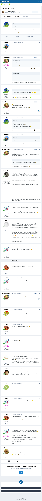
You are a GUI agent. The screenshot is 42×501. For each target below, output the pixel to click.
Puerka (6, 20)
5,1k (6, 30)
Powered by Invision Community (21, 499)
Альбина (6, 264)
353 (6, 180)
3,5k (6, 215)
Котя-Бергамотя (11, 11)
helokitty (6, 353)
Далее (18, 16)
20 (6, 230)
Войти (21, 472)
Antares (6, 309)
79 (6, 318)
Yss (6, 383)
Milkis (6, 220)
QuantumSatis (6, 170)
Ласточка (6, 447)
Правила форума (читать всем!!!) (8, 490)
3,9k (6, 273)
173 (6, 457)
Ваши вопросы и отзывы (15, 12)
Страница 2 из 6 (26, 16)
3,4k (6, 67)
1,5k (6, 51)
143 (6, 392)
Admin (6, 204)
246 (6, 363)
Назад (5, 16)
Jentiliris (6, 368)
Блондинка (6, 42)
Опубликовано (17, 20)
